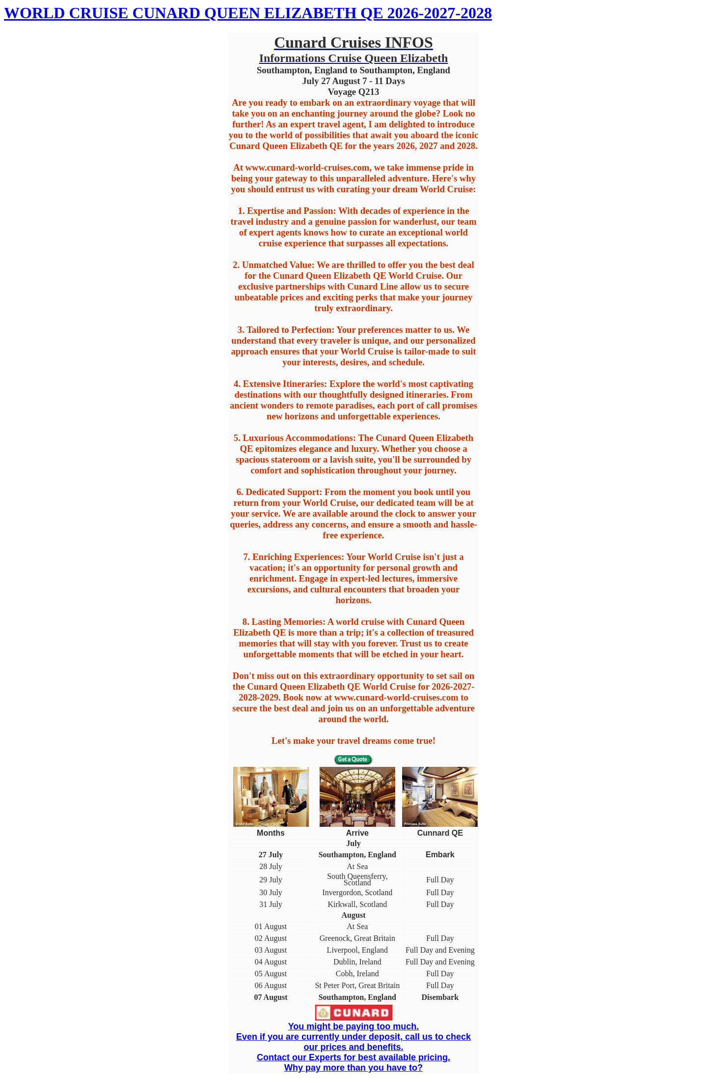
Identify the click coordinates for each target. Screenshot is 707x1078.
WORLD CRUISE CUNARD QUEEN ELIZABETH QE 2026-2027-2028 (248, 13)
